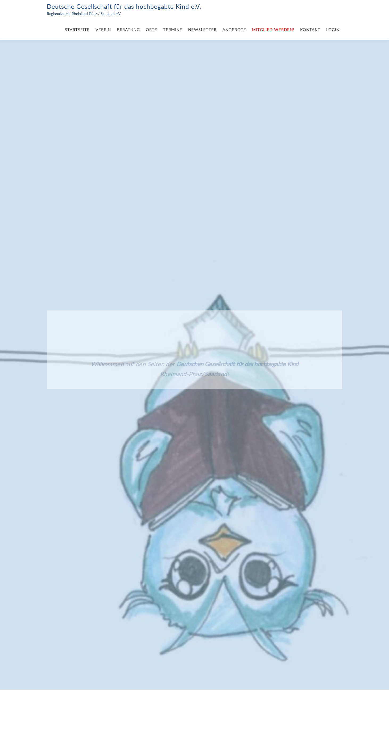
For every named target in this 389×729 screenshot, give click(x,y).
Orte (151, 29)
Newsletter (202, 29)
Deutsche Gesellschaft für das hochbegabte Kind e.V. (124, 6)
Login (333, 29)
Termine (172, 29)
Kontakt (310, 29)
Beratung (128, 29)
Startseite (77, 29)
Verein (103, 29)
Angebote (234, 29)
